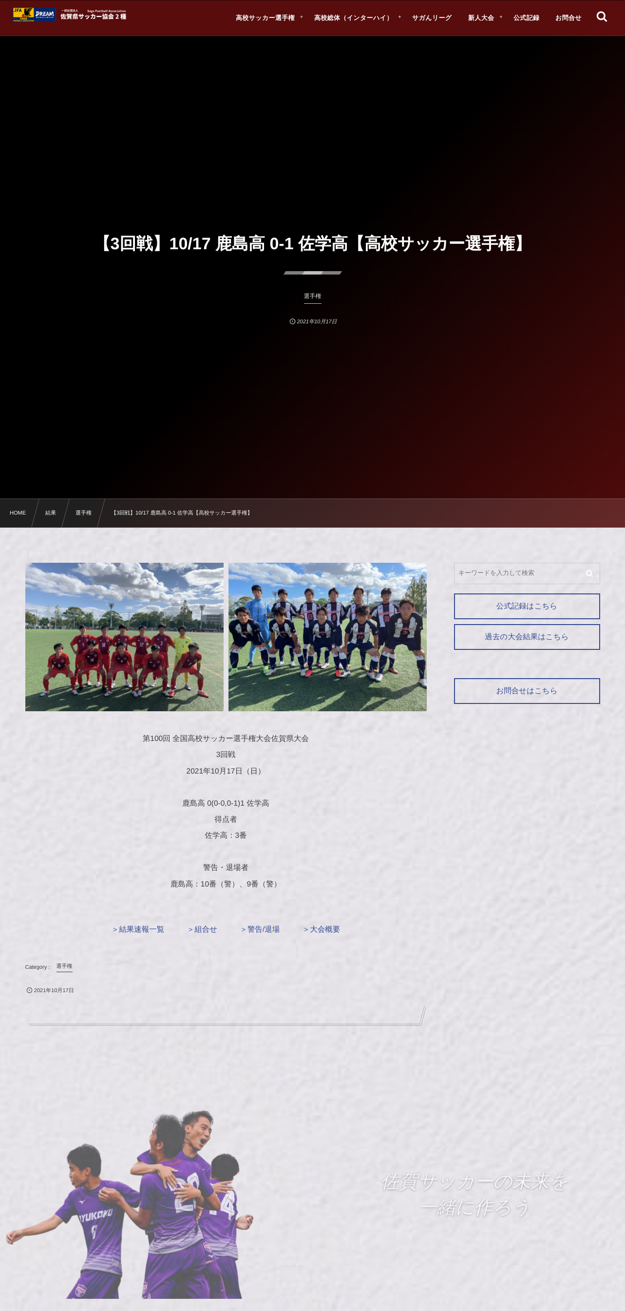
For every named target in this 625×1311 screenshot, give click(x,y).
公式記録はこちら (526, 606)
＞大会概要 (322, 929)
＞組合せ (202, 929)
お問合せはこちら (526, 691)
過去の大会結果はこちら (526, 637)
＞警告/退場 (260, 929)
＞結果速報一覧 (138, 929)
